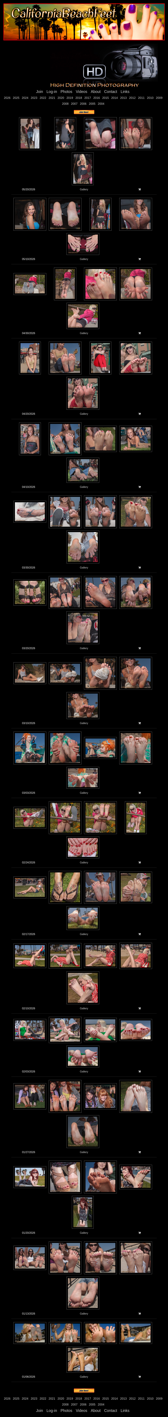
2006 (83, 103)
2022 (43, 98)
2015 (105, 98)
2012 (132, 98)
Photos (66, 92)
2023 (34, 98)
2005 (92, 103)
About (96, 92)
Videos (81, 92)
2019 (69, 98)
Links (125, 92)
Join (39, 92)
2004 (101, 103)
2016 (96, 98)
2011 (141, 98)
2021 (52, 98)
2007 (74, 103)
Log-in (52, 92)
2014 (114, 98)
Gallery (84, 189)
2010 (150, 98)
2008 (65, 103)
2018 (78, 98)
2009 (159, 98)
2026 (7, 98)
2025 (16, 98)
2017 (87, 98)
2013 (123, 98)
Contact (110, 92)
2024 (25, 98)
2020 (61, 98)
